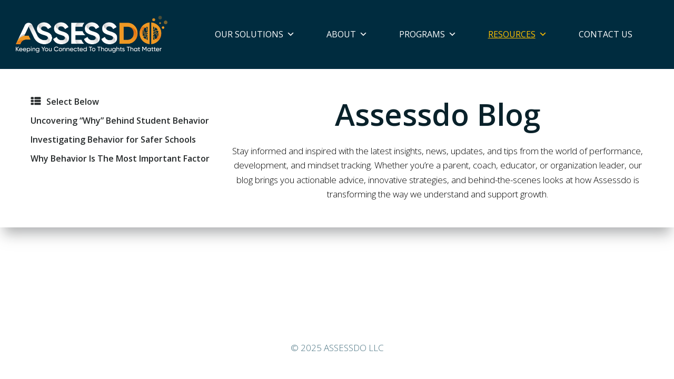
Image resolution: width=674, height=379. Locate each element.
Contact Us (605, 34)
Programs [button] (428, 34)
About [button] (347, 34)
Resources (517, 34)
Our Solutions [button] (255, 34)
